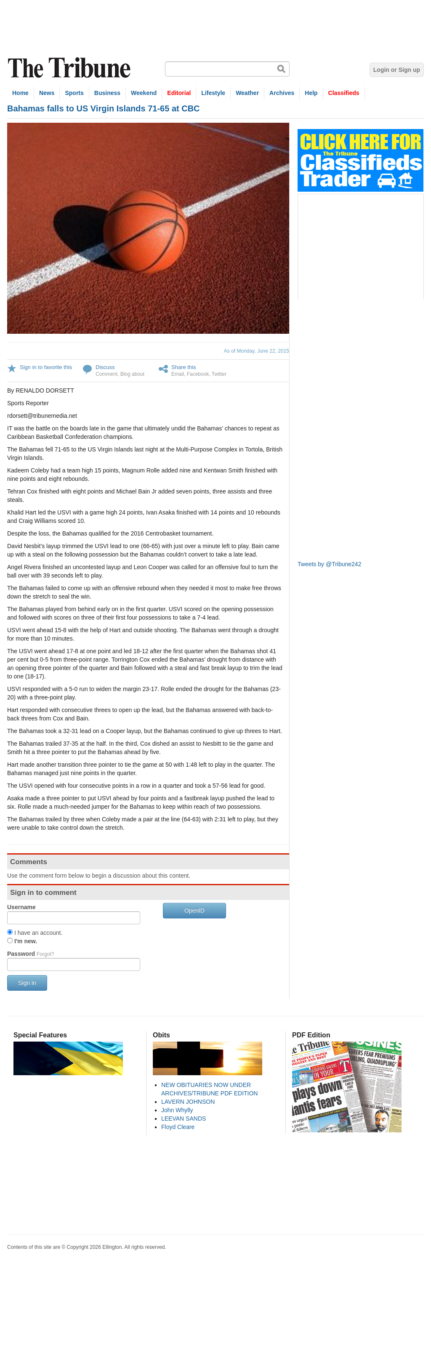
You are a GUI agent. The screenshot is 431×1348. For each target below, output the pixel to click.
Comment (106, 374)
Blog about (132, 374)
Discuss (105, 367)
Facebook (198, 374)
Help (311, 93)
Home (20, 93)
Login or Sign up (396, 69)
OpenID (194, 910)
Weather (247, 93)
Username (21, 907)
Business (107, 93)
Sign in (27, 982)
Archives (281, 93)
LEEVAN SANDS (183, 1118)
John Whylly (177, 1110)
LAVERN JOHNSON (188, 1101)
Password (30, 953)
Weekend (144, 93)
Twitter (219, 374)
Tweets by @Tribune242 (329, 564)
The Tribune (70, 68)
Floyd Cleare (177, 1127)
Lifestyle (213, 93)
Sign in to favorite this (46, 367)
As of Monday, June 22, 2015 (256, 351)
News (47, 93)
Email (177, 374)
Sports (74, 93)
